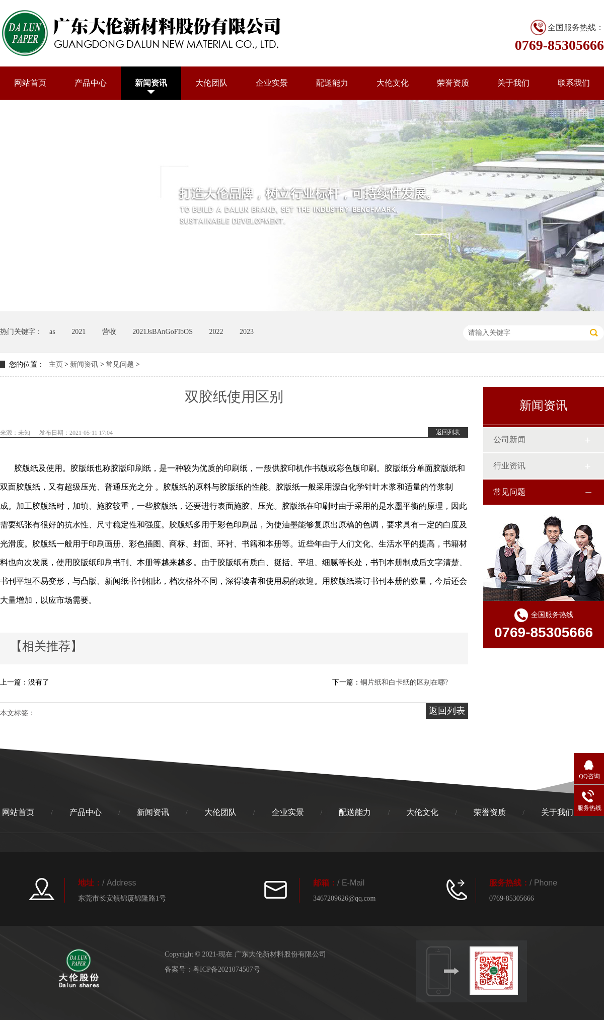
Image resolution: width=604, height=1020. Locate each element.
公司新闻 (509, 439)
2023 (247, 331)
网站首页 (30, 83)
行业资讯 (509, 465)
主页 (56, 364)
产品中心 (90, 83)
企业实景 (272, 83)
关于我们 (513, 83)
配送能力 (332, 83)
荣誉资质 (453, 83)
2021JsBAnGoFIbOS (162, 331)
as (52, 331)
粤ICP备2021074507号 (226, 969)
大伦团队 (211, 83)
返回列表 (448, 432)
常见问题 (120, 364)
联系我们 (574, 83)
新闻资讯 (151, 83)
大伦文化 (392, 83)
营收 (109, 331)
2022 (216, 331)
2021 (78, 331)
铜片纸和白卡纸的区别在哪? (404, 682)
